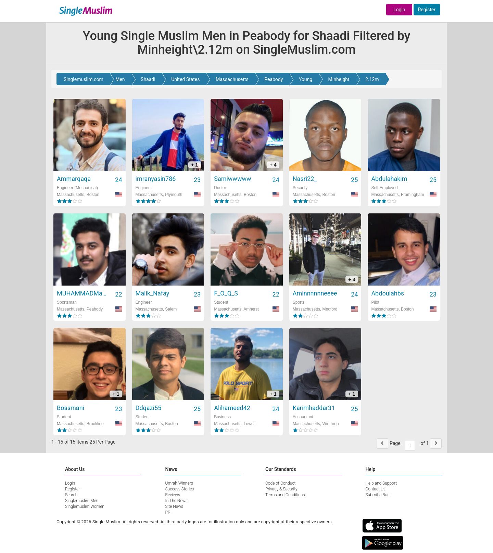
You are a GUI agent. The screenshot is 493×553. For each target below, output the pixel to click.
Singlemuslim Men (81, 500)
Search (71, 494)
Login (399, 9)
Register (426, 9)
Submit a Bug (378, 494)
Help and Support (381, 483)
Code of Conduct (280, 483)
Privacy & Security (281, 489)
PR (167, 512)
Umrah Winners (179, 483)
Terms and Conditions (285, 494)
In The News (176, 500)
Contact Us (375, 489)
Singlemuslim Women (84, 506)
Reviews (172, 494)
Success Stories (179, 489)
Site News (174, 506)
